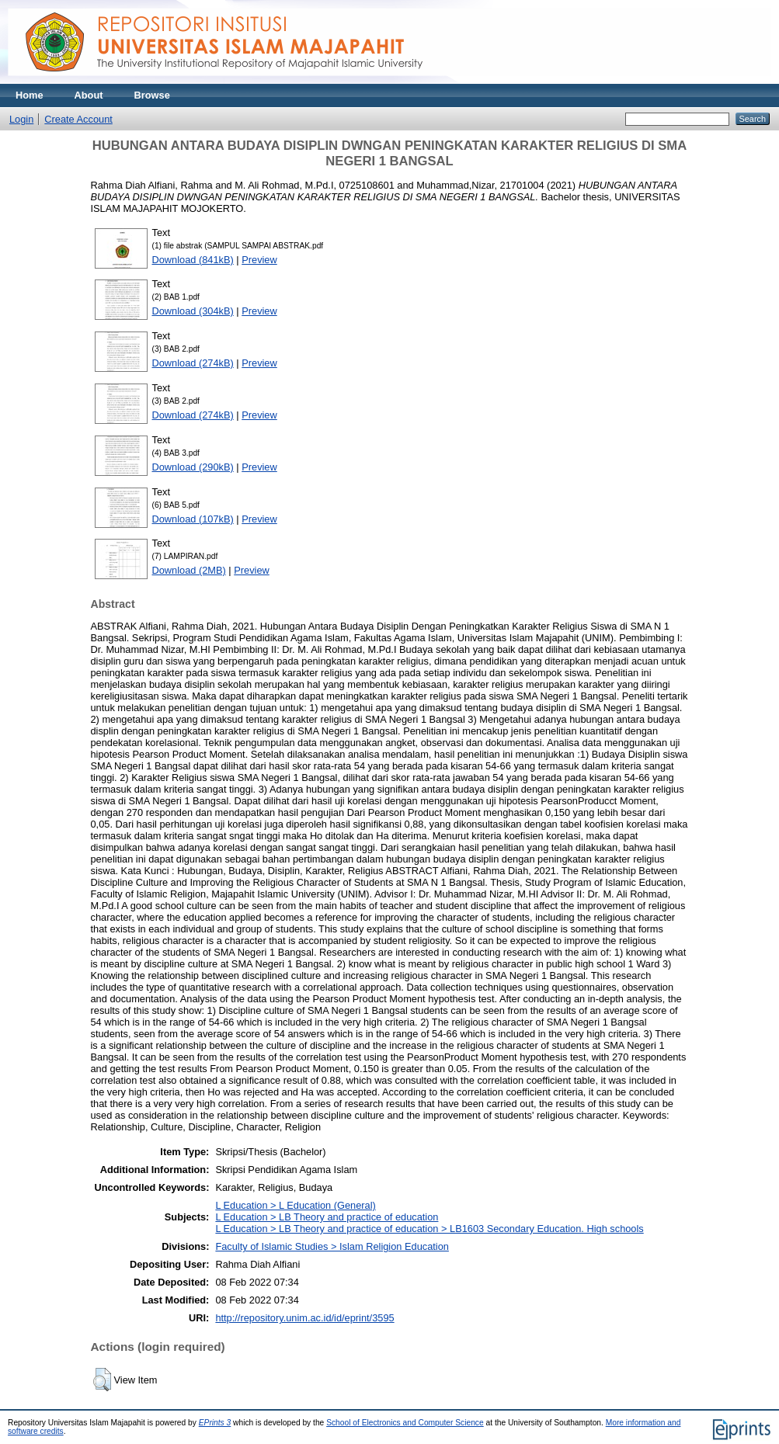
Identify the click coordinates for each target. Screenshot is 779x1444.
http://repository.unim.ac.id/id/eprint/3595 (304, 1318)
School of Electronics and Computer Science (405, 1422)
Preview (259, 260)
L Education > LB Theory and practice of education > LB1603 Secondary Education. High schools (429, 1228)
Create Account (78, 119)
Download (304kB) (193, 311)
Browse (152, 95)
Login (21, 119)
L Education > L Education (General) (295, 1205)
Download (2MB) (189, 570)
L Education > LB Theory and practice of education (326, 1217)
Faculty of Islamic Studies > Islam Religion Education (332, 1246)
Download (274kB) (193, 363)
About (89, 95)
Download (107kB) (193, 519)
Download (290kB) (193, 467)
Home (29, 95)
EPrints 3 (215, 1422)
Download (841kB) (193, 260)
